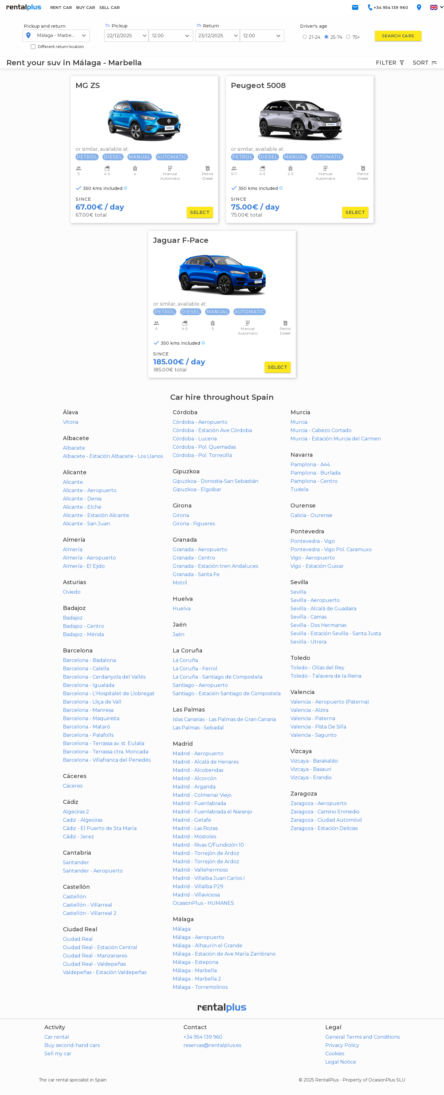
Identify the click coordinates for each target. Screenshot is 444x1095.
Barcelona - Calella (86, 669)
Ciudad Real (78, 939)
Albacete (74, 448)
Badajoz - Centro (83, 626)
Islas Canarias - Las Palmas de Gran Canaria (224, 719)
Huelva (182, 609)
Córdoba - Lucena (195, 439)
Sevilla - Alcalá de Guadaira (323, 609)
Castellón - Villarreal (87, 905)
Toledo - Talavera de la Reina (325, 676)
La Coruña (185, 660)
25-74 (336, 37)
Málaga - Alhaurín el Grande (207, 946)
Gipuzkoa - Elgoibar (197, 489)
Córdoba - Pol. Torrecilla (202, 455)
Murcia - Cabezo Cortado (321, 430)
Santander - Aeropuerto (93, 871)
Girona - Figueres (194, 524)
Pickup (116, 26)
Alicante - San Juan (86, 524)
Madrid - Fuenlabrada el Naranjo (212, 812)
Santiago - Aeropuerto (200, 685)
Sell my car (58, 1054)
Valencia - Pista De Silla (318, 727)
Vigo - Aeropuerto (312, 558)
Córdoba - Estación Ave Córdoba (212, 430)
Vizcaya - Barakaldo (314, 761)
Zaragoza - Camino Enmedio (325, 812)
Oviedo (71, 592)
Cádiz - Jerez (78, 837)
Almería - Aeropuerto (89, 558)
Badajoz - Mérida (83, 634)
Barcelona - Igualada (88, 685)
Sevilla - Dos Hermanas (318, 625)
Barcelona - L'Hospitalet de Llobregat (109, 693)
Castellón (74, 897)
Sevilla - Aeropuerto (315, 600)
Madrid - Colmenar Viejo (202, 795)
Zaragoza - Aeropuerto (318, 803)
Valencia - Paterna (312, 718)
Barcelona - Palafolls (88, 735)
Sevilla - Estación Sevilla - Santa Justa (335, 633)
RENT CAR (61, 7)
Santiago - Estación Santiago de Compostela (227, 693)
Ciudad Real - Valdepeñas (94, 964)
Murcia (298, 422)
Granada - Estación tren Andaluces (215, 566)
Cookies (334, 1054)
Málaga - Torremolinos (200, 987)
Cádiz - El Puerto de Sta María (100, 828)
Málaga (182, 929)
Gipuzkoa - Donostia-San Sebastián (215, 481)
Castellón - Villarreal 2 (90, 913)
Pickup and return (44, 26)
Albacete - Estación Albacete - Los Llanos (113, 456)
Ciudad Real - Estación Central (100, 947)
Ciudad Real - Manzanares (95, 956)
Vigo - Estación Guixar (317, 566)
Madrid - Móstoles (194, 837)
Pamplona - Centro (314, 481)
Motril (180, 583)
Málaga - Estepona (195, 962)
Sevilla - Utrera (308, 642)
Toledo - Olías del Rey (317, 668)
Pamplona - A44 (310, 464)
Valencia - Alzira (309, 710)
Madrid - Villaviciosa (196, 895)
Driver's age (313, 26)
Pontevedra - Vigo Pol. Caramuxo (331, 549)
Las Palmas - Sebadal (198, 728)
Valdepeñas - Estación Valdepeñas (104, 972)
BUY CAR (85, 7)
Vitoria (70, 422)
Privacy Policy (342, 1045)
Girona (181, 515)
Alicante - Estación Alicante (96, 515)
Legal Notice (340, 1062)
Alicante (73, 482)
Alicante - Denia (82, 499)
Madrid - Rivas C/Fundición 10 (208, 845)
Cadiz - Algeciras (82, 820)
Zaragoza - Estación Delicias (324, 828)
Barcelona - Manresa (88, 710)
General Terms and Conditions (362, 1037)
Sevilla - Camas (308, 617)
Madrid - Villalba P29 (198, 886)
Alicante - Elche (82, 507)
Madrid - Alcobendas (198, 770)
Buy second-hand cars (72, 1045)
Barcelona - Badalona (89, 660)
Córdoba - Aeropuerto (200, 422)
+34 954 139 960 (202, 1037)
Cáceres (72, 786)
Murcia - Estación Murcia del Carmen (335, 439)
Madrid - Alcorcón (194, 778)
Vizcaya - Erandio (311, 777)
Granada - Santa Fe (196, 574)
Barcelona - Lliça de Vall (92, 702)
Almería (72, 549)
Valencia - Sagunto (313, 735)
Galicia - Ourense (311, 515)
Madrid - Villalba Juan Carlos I (209, 878)
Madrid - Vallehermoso (200, 870)
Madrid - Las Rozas (195, 828)
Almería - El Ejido (84, 566)
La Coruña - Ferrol (195, 669)
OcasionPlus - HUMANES (203, 903)
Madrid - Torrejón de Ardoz (206, 853)
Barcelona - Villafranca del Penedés (106, 760)
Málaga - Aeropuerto (198, 937)
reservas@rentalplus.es (212, 1045)
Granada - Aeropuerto (200, 549)
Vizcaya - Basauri (310, 769)
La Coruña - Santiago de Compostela (217, 677)
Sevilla (298, 592)
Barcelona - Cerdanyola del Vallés (104, 677)
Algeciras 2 (76, 812)
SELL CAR (109, 7)
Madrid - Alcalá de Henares (206, 762)
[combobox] (37, 35)
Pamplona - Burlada (315, 473)
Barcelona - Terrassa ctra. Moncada (105, 752)
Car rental (56, 1037)
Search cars (398, 35)
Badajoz (73, 618)
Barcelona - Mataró (86, 727)
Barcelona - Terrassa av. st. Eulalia (103, 743)
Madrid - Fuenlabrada (199, 803)
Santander (76, 862)
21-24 (314, 37)
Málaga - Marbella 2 (197, 979)
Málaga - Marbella (195, 970)
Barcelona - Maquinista (91, 718)
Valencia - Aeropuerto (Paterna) (329, 702)
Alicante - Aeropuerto (90, 490)
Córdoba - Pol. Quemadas (204, 447)
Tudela (299, 489)
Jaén (178, 634)
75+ (356, 37)
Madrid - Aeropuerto (198, 753)
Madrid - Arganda (194, 787)
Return (208, 26)
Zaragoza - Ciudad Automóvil (326, 820)
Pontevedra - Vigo (312, 541)
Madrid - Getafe (192, 820)
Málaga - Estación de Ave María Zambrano (224, 954)
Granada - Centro (194, 558)
